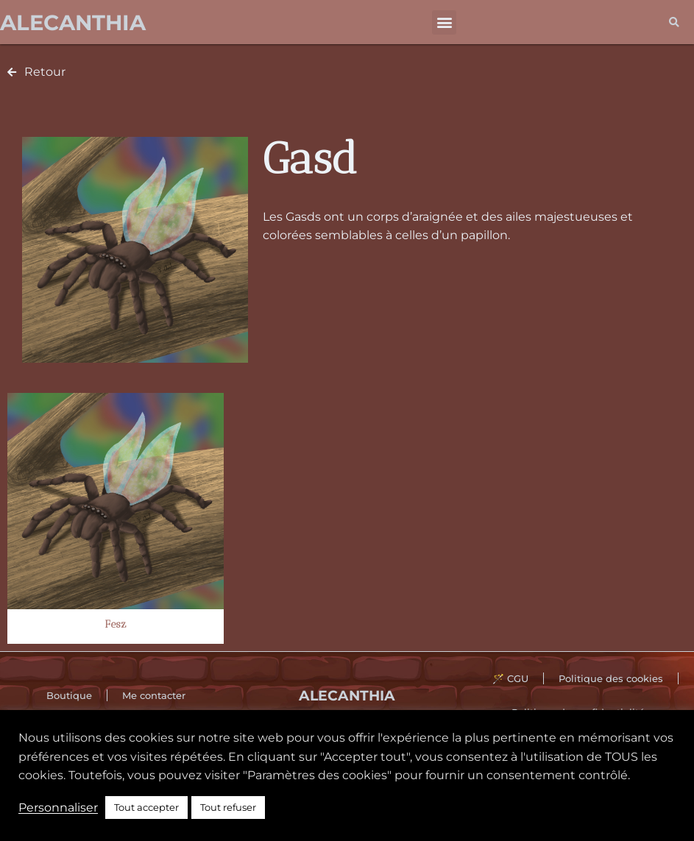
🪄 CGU (510, 678)
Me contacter (153, 695)
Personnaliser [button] (58, 808)
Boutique (69, 695)
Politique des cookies (611, 678)
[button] (444, 22)
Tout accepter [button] (146, 807)
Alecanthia (73, 22)
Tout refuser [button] (228, 807)
